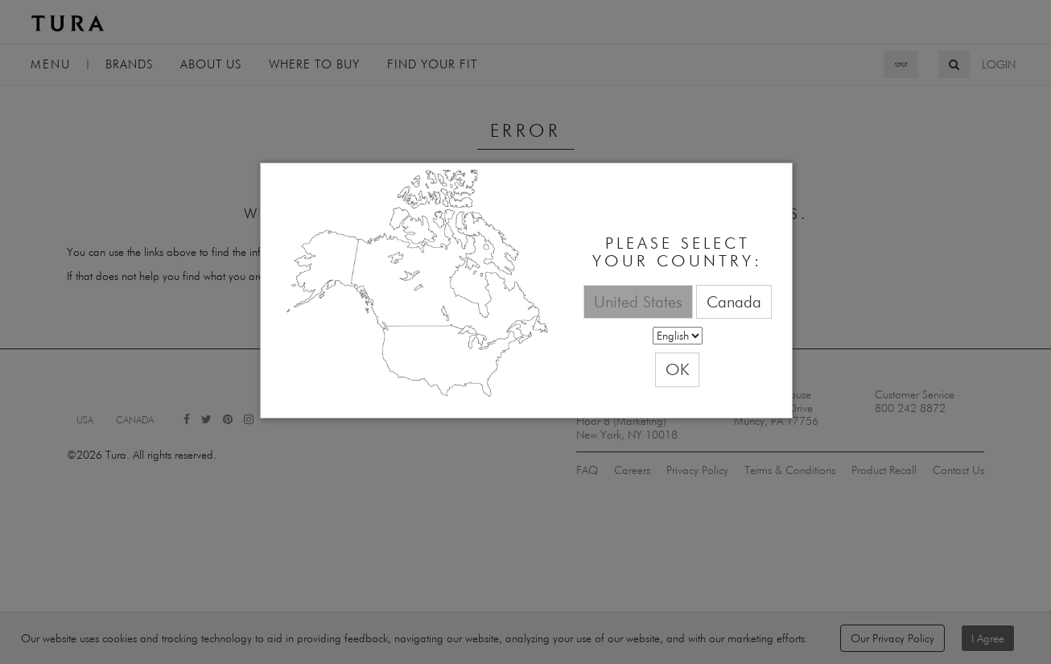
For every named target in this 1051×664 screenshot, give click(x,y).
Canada (734, 301)
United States (638, 301)
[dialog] (526, 291)
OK (677, 369)
